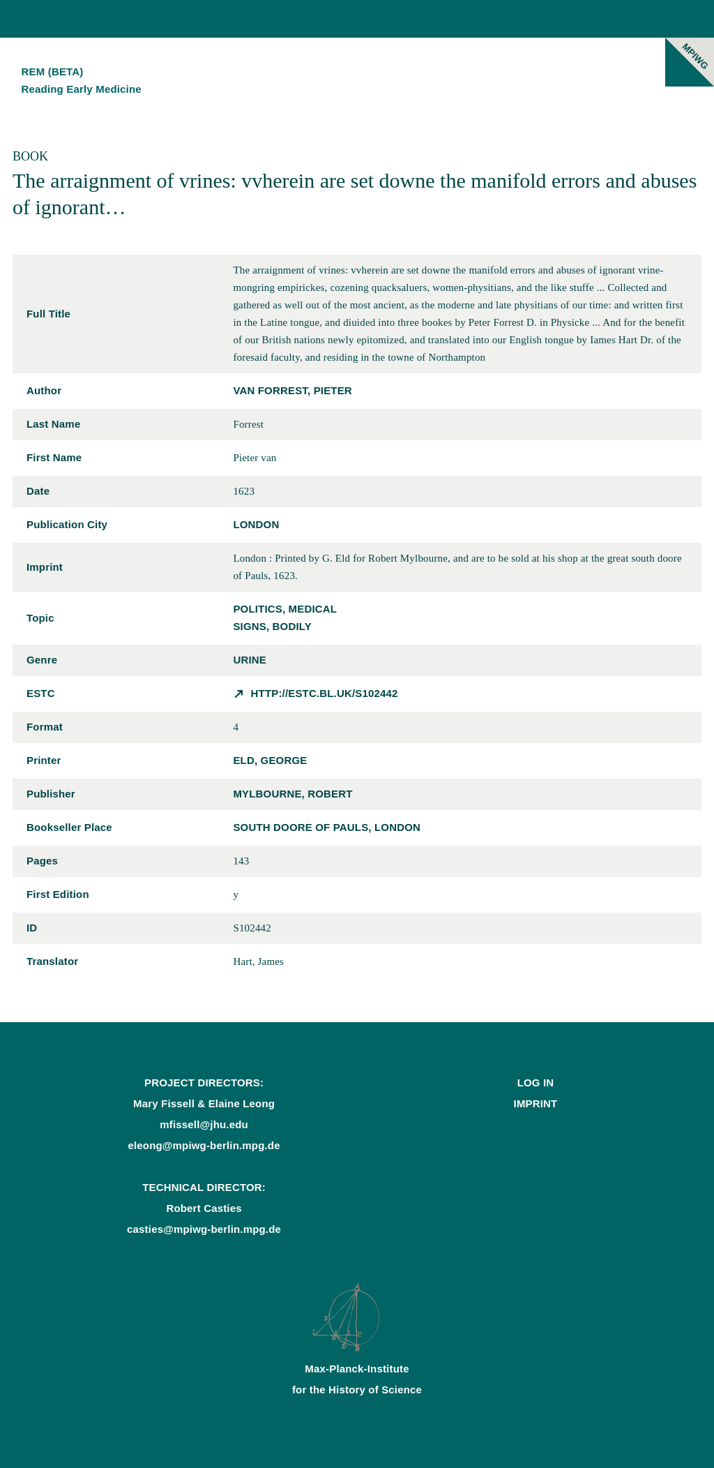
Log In (535, 1082)
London (256, 524)
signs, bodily (272, 626)
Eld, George (270, 760)
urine (249, 660)
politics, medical (285, 609)
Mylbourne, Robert (292, 794)
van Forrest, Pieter (292, 390)
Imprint (536, 1103)
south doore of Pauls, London (326, 827)
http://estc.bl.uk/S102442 (324, 693)
